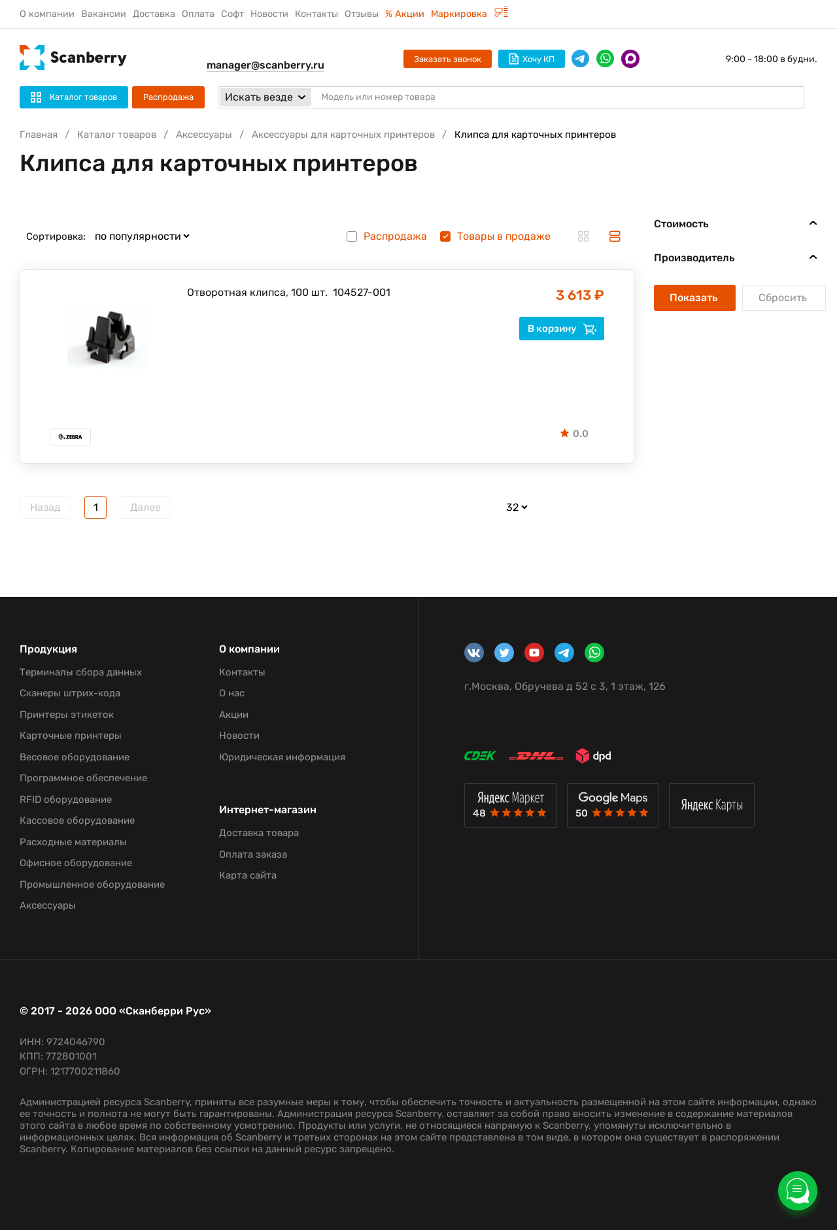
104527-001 (361, 292)
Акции (233, 714)
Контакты (316, 14)
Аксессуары (204, 134)
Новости (269, 14)
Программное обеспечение (83, 778)
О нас (232, 693)
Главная (39, 134)
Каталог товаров (116, 134)
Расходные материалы (73, 842)
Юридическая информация (282, 757)
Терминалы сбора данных (81, 672)
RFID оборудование (66, 799)
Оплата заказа (253, 854)
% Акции (404, 14)
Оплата (198, 14)
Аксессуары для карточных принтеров (343, 134)
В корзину (562, 328)
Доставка (154, 14)
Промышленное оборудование (92, 884)
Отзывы (362, 14)
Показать (695, 297)
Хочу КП (532, 58)
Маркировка (469, 14)
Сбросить (784, 297)
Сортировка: (56, 236)
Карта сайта (248, 875)
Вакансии (103, 14)
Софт (232, 14)
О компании (47, 14)
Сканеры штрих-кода (70, 693)
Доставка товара (259, 833)
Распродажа (168, 97)
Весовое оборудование (74, 757)
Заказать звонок (447, 59)
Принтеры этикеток (67, 714)
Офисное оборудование (76, 863)
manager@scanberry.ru (265, 65)
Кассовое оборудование (77, 820)
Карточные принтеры (71, 735)
